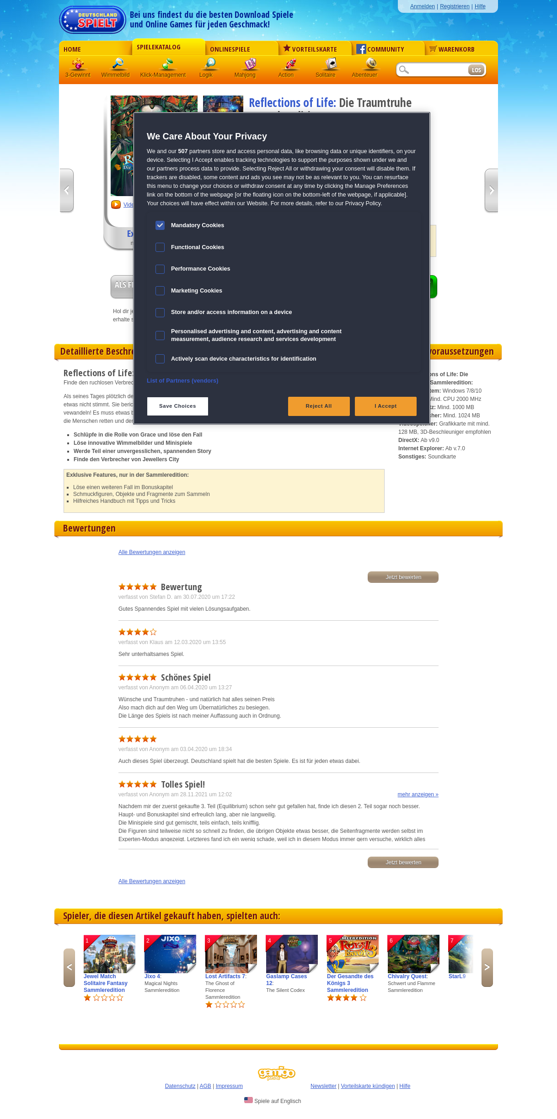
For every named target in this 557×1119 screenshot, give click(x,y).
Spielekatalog (159, 47)
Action (291, 66)
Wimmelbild (119, 66)
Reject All (319, 406)
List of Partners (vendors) (183, 381)
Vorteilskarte (310, 49)
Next (487, 967)
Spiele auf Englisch (272, 1100)
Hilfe (480, 6)
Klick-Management (168, 66)
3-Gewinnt (78, 75)
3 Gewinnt (78, 66)
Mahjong (250, 66)
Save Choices (177, 406)
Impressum (229, 1086)
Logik (210, 66)
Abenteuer (371, 66)
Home (72, 49)
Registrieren (455, 6)
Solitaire (331, 66)
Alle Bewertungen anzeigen (151, 552)
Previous (69, 967)
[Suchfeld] (431, 70)
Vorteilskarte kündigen (368, 1086)
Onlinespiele (230, 49)
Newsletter (324, 1086)
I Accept (385, 406)
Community (380, 49)
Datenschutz (180, 1086)
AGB (205, 1086)
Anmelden (422, 6)
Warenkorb (452, 49)
